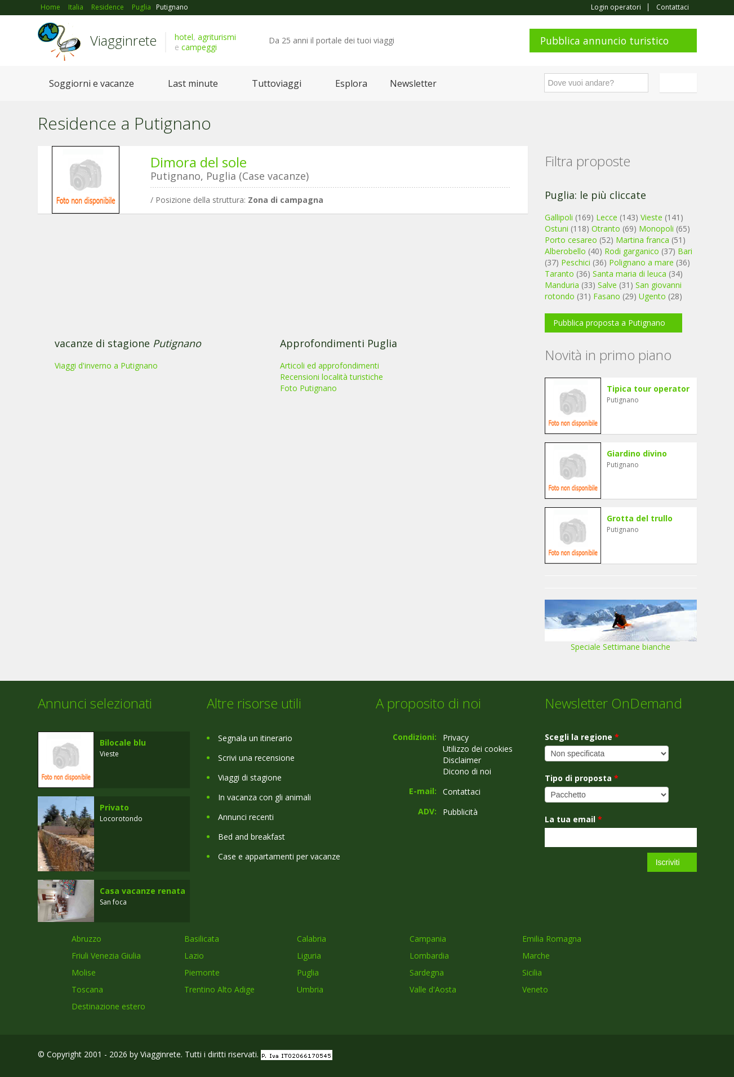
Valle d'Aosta (433, 989)
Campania (428, 938)
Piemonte (202, 972)
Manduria (562, 285)
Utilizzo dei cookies (478, 748)
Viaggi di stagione (250, 777)
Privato (114, 807)
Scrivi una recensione (256, 757)
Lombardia (429, 955)
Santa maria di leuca (629, 273)
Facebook (612, 1056)
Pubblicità (460, 811)
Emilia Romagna (551, 938)
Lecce (606, 217)
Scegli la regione (582, 737)
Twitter (664, 1056)
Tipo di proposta (582, 778)
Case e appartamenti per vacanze (279, 856)
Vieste (651, 217)
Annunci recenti (246, 817)
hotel (184, 37)
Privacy (456, 737)
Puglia (308, 972)
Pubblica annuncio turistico (604, 40)
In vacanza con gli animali (264, 797)
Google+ (636, 1056)
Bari (685, 251)
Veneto (535, 989)
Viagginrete (123, 40)
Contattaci (672, 7)
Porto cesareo (571, 239)
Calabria (311, 938)
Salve (607, 285)
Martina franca (642, 239)
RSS (690, 1056)
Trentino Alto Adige (219, 989)
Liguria (309, 955)
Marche (536, 955)
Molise (84, 972)
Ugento (652, 296)
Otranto (605, 228)
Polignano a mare (641, 262)
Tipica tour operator (648, 388)
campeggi (199, 47)
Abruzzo (86, 938)
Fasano (606, 296)
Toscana (87, 989)
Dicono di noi (467, 771)
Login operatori (616, 7)
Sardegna (427, 972)
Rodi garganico (631, 251)
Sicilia (532, 972)
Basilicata (201, 938)
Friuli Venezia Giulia (106, 955)
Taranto (559, 273)
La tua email (573, 819)
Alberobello (565, 251)
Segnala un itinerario (255, 738)
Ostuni (556, 228)
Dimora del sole (198, 162)
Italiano (680, 82)
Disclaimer (462, 760)
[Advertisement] (274, 309)
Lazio (194, 955)
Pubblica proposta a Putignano (609, 322)
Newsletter (413, 83)
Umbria (310, 989)
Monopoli (656, 228)
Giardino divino (637, 453)
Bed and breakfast (251, 836)
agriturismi (217, 37)
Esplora (351, 83)
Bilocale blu (123, 742)
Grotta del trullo (640, 518)
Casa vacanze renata (142, 890)
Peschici (575, 262)
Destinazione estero (108, 1006)
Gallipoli (559, 217)
